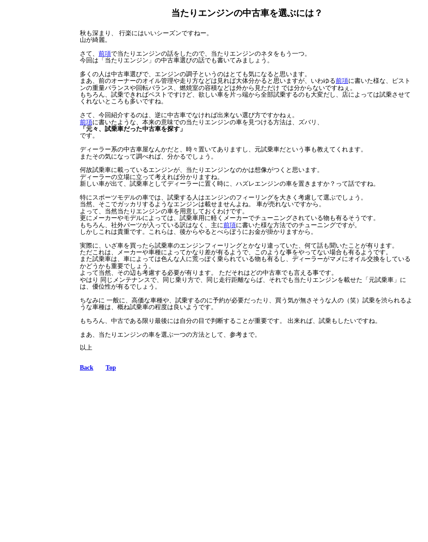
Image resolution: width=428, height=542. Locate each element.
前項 (105, 53)
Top (111, 367)
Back (86, 367)
